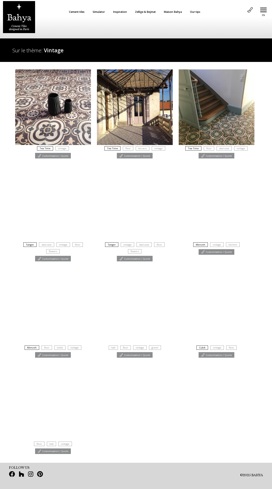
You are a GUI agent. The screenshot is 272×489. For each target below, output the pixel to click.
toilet (60, 347)
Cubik (202, 347)
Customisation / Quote (52, 155)
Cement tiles (77, 12)
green (155, 347)
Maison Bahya (173, 12)
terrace (142, 148)
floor (128, 148)
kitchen (233, 244)
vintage (62, 148)
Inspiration (120, 12)
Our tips (195, 12)
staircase (224, 148)
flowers (53, 251)
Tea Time (45, 148)
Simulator (99, 12)
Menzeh (200, 244)
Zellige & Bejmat (145, 12)
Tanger (30, 244)
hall (113, 347)
